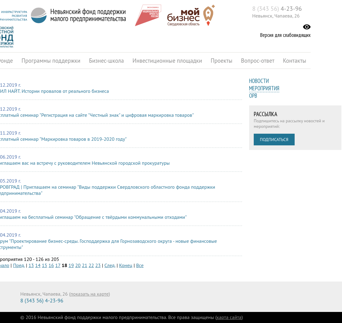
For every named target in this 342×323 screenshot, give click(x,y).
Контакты (294, 60)
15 (44, 265)
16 (51, 265)
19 (71, 265)
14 (37, 265)
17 (58, 265)
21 (84, 265)
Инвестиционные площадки (167, 60)
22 (91, 265)
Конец (125, 265)
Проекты (222, 60)
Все (140, 265)
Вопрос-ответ (258, 60)
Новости (259, 81)
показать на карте (89, 294)
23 (98, 265)
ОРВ (253, 95)
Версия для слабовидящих (285, 35)
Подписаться (274, 139)
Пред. (19, 265)
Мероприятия (264, 88)
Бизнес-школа (106, 60)
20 (78, 265)
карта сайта (229, 317)
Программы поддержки (51, 60)
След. (110, 265)
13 (31, 265)
